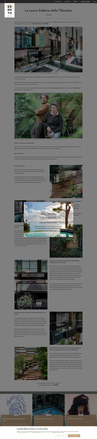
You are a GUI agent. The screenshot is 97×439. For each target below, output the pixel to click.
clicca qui (29, 432)
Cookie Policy (49, 432)
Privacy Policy (43, 432)
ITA (95, 1)
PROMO (75, 1)
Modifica (67, 1)
